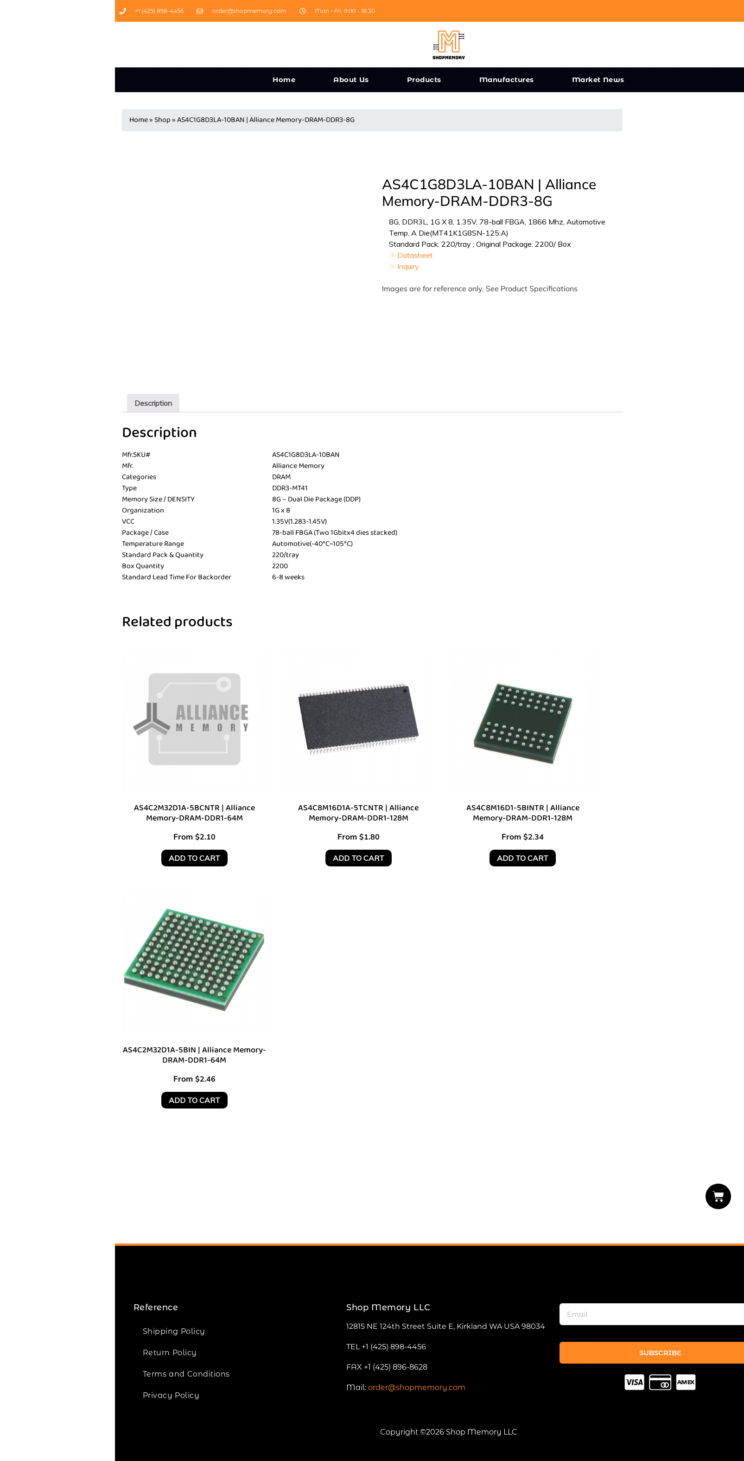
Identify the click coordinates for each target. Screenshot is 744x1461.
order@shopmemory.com (416, 1387)
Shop (162, 120)
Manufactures (506, 79)
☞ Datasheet (411, 255)
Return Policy (170, 1352)
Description (153, 403)
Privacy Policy (171, 1395)
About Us (351, 79)
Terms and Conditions (186, 1374)
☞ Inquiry (404, 266)
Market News (598, 79)
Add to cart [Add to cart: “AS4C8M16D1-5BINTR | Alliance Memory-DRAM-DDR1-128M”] (522, 858)
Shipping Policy (174, 1331)
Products (424, 79)
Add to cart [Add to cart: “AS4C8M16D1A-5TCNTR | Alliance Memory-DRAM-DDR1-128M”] (358, 858)
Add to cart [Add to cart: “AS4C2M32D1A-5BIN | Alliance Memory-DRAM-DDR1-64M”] (194, 1100)
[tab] (153, 403)
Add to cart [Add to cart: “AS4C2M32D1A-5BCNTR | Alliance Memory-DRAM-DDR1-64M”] (194, 858)
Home (284, 79)
